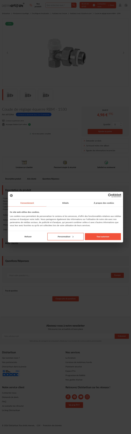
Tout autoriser (103, 236)
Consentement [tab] (27, 203)
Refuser (28, 236)
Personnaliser (65, 236)
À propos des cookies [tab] (104, 203)
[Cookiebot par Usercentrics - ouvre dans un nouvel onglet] (110, 195)
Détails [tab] (65, 203)
